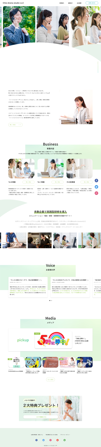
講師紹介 (70, 3)
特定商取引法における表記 (51, 428)
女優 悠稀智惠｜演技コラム (34, 428)
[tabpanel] (28, 287)
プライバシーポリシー (68, 428)
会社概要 (79, 3)
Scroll (98, 63)
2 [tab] (52, 301)
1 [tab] (50, 301)
